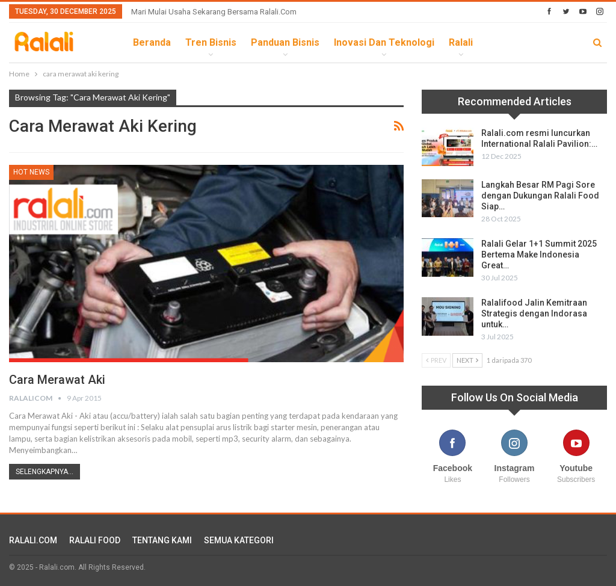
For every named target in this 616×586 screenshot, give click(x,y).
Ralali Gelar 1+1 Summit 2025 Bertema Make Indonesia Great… (539, 254)
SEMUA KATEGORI (239, 540)
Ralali (461, 42)
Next (467, 360)
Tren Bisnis (210, 42)
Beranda (152, 42)
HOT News (31, 172)
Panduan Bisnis (285, 42)
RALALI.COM (33, 540)
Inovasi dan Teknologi (384, 42)
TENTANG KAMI (162, 540)
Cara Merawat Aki (57, 379)
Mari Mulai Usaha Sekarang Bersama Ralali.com (214, 11)
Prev (436, 360)
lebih (499, 42)
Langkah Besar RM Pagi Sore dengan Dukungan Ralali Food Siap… (540, 195)
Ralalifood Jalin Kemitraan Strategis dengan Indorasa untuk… (534, 313)
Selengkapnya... (44, 471)
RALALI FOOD (94, 540)
